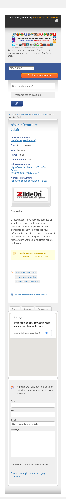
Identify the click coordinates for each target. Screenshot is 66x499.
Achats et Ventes (23, 114)
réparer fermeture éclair (26, 277)
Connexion (52, 17)
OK (46, 333)
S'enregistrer (39, 17)
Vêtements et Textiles (40, 114)
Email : (14, 410)
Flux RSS (56, 20)
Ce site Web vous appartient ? (27, 333)
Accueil (11, 114)
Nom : (13, 401)
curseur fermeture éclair (26, 273)
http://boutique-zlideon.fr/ (23, 140)
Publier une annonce (39, 75)
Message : (15, 429)
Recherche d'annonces (17, 104)
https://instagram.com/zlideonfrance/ (29, 180)
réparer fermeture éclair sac (27, 281)
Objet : (14, 420)
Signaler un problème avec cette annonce (31, 294)
